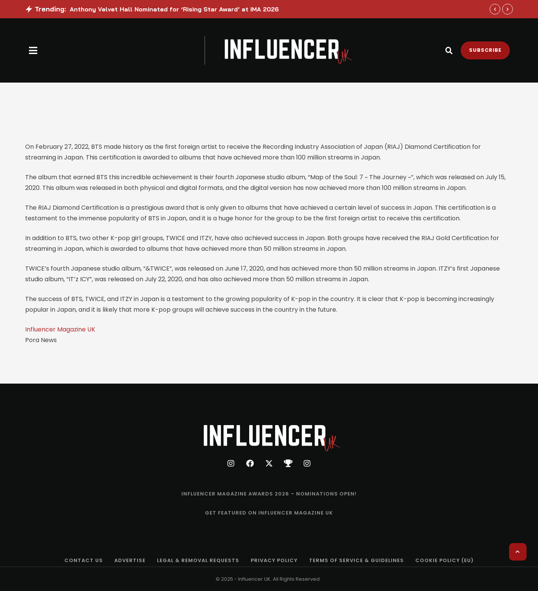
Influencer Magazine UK (60, 329)
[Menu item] (269, 494)
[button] (33, 50)
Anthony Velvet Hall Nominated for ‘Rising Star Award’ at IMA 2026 (174, 9)
